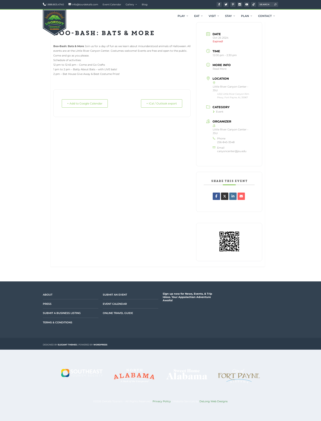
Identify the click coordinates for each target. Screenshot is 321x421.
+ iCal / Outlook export (161, 103)
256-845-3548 (226, 142)
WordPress (100, 344)
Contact (265, 16)
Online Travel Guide (118, 313)
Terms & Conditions (57, 322)
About (47, 294)
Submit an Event (115, 294)
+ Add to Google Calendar (84, 103)
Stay (228, 16)
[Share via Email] (241, 196)
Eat (196, 16)
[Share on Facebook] (216, 196)
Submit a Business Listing (62, 313)
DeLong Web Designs (213, 401)
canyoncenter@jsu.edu (231, 151)
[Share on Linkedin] (233, 196)
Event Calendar (112, 4)
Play (181, 16)
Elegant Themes (67, 344)
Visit (212, 16)
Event (218, 111)
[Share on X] (224, 196)
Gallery (130, 4)
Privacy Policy (162, 401)
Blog (144, 4)
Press (47, 303)
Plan (245, 16)
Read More (220, 68)
